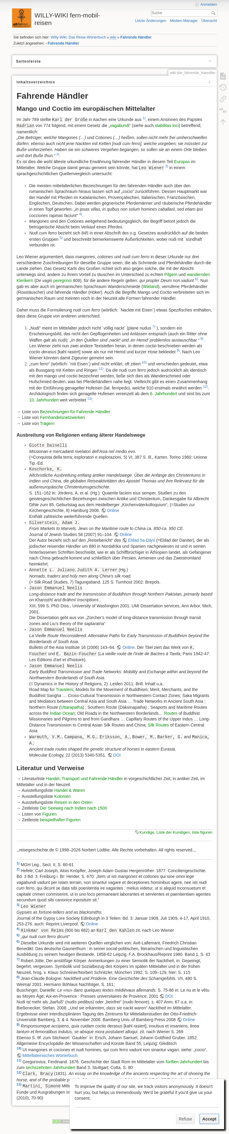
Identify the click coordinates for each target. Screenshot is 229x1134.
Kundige (147, 832)
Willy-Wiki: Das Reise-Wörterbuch (78, 37)
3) (166, 166)
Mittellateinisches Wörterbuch (50, 1055)
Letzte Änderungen (150, 21)
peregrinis (62, 280)
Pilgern (171, 274)
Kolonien (62, 796)
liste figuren (202, 832)
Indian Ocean (62, 713)
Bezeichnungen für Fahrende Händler (75, 411)
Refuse (185, 1119)
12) (205, 386)
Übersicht (209, 21)
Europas (182, 161)
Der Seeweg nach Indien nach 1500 (73, 808)
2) (57, 154)
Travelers (64, 689)
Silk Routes (158, 725)
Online (113, 510)
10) (144, 362)
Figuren (49, 814)
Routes (170, 713)
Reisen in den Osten (73, 802)
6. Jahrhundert (163, 393)
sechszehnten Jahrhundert (50, 1067)
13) (89, 398)
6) (196, 279)
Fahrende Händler (136, 37)
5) (61, 238)
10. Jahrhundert (44, 399)
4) (80, 214)
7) (153, 326)
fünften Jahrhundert (184, 1061)
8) (201, 338)
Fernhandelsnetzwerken (62, 417)
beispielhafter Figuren (60, 819)
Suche (214, 13)
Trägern (47, 423)
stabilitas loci (167, 125)
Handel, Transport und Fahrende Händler (84, 778)
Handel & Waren (69, 790)
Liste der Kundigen (173, 832)
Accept (209, 1119)
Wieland (150, 286)
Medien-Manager (184, 21)
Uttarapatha (71, 707)
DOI (117, 755)
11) (100, 368)
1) (144, 118)
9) (178, 350)
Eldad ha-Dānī (141, 540)
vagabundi (119, 125)
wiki (113, 37)
